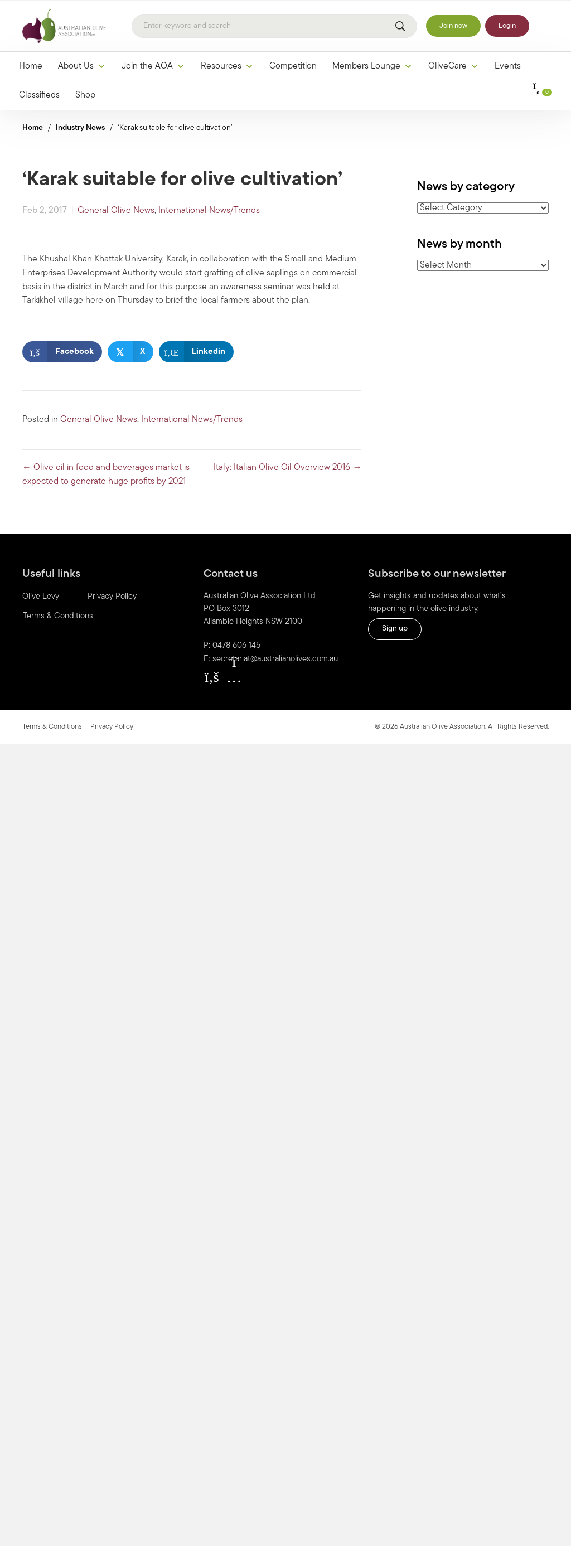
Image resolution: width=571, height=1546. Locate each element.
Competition (293, 66)
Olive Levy (40, 597)
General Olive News (116, 210)
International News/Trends (209, 210)
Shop (85, 95)
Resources (227, 66)
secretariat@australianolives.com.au (275, 659)
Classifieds (39, 95)
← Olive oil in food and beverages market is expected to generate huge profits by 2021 (106, 474)
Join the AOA (153, 66)
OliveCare (453, 66)
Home (30, 66)
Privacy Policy (112, 597)
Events (508, 66)
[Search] (274, 26)
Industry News (80, 128)
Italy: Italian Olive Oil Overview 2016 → (287, 467)
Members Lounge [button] (372, 66)
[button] (212, 677)
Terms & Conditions (58, 616)
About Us (82, 66)
